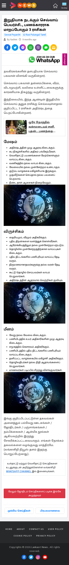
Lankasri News (39, 547)
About (21, 529)
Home (9, 529)
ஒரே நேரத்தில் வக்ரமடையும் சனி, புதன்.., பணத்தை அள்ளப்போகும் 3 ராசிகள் (42, 126)
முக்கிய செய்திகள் (19, 510)
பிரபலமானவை (50, 510)
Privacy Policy (45, 536)
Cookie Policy (23, 536)
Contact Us (36, 529)
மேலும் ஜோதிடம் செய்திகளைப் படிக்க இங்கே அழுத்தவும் (34, 493)
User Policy (55, 529)
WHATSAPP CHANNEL (19, 471)
